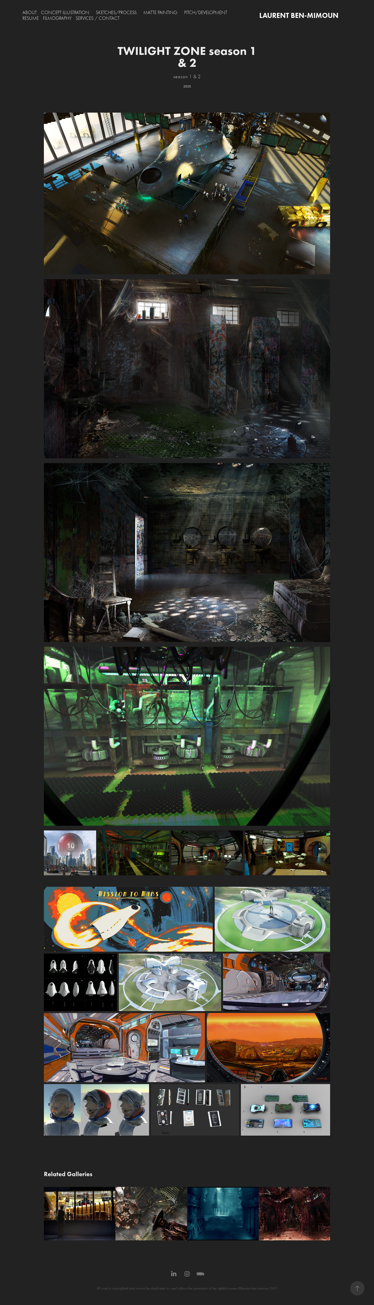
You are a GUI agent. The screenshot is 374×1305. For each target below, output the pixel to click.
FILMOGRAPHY (57, 18)
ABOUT (29, 12)
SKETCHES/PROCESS (116, 12)
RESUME (30, 18)
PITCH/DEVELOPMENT (205, 12)
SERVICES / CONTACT (97, 18)
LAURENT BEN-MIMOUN (298, 15)
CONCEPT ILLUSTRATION (65, 12)
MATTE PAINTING (160, 12)
